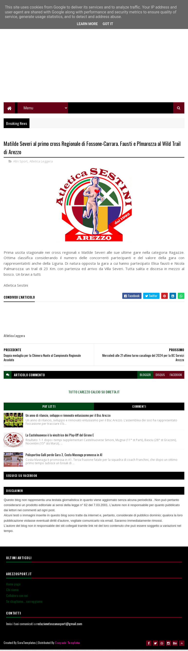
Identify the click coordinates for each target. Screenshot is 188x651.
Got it (108, 24)
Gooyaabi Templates (67, 644)
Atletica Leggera (41, 163)
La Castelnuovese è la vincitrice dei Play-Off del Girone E (60, 436)
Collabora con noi (17, 597)
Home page (13, 585)
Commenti (139, 408)
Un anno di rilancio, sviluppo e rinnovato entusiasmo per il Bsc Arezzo (68, 417)
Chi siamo (12, 591)
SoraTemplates (26, 644)
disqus (160, 376)
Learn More (87, 24)
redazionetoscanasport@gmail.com (59, 625)
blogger (145, 376)
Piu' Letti (49, 408)
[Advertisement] (94, 69)
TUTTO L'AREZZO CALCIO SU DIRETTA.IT (94, 393)
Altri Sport (20, 163)
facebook (176, 376)
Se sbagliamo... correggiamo (24, 602)
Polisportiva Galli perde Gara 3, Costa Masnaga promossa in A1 (64, 456)
